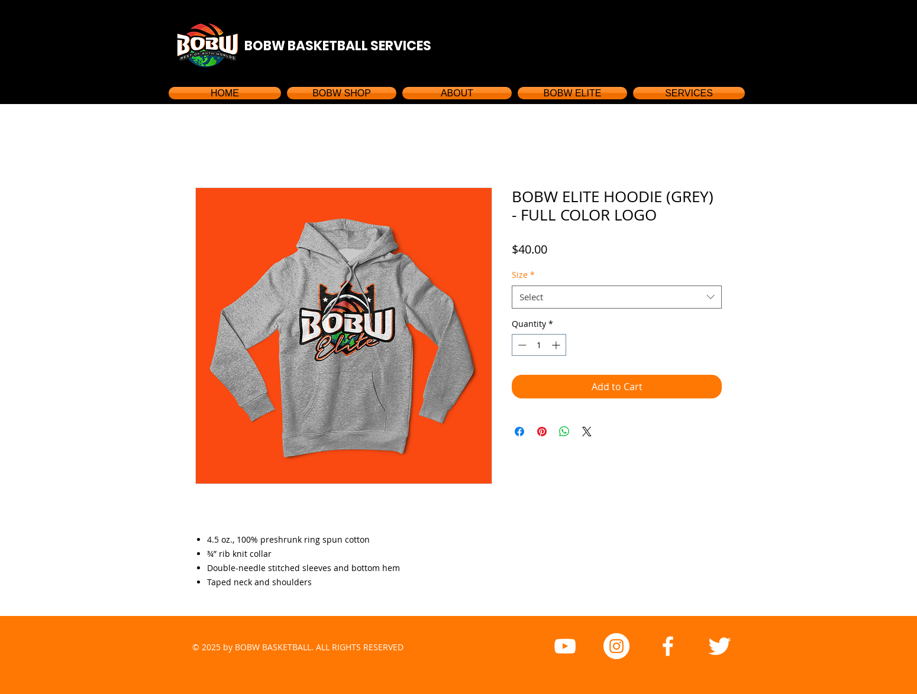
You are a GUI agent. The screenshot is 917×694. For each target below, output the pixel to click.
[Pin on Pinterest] (542, 431)
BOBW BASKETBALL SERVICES (337, 46)
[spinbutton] (539, 345)
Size (523, 274)
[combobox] (617, 297)
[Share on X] (587, 431)
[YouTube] (565, 646)
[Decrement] (521, 345)
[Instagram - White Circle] (616, 646)
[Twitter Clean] (719, 646)
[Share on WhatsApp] (564, 431)
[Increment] (557, 345)
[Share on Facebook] (519, 431)
